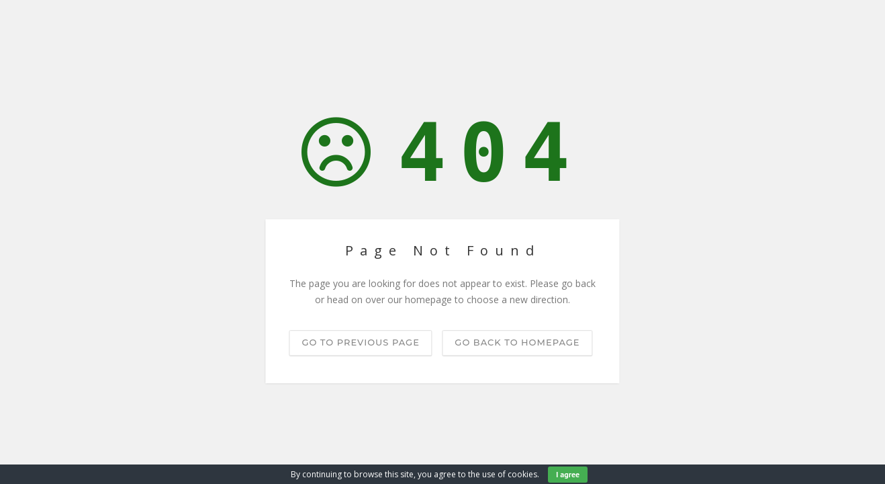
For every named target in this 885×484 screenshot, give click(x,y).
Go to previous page (360, 342)
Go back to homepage (517, 342)
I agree (567, 474)
